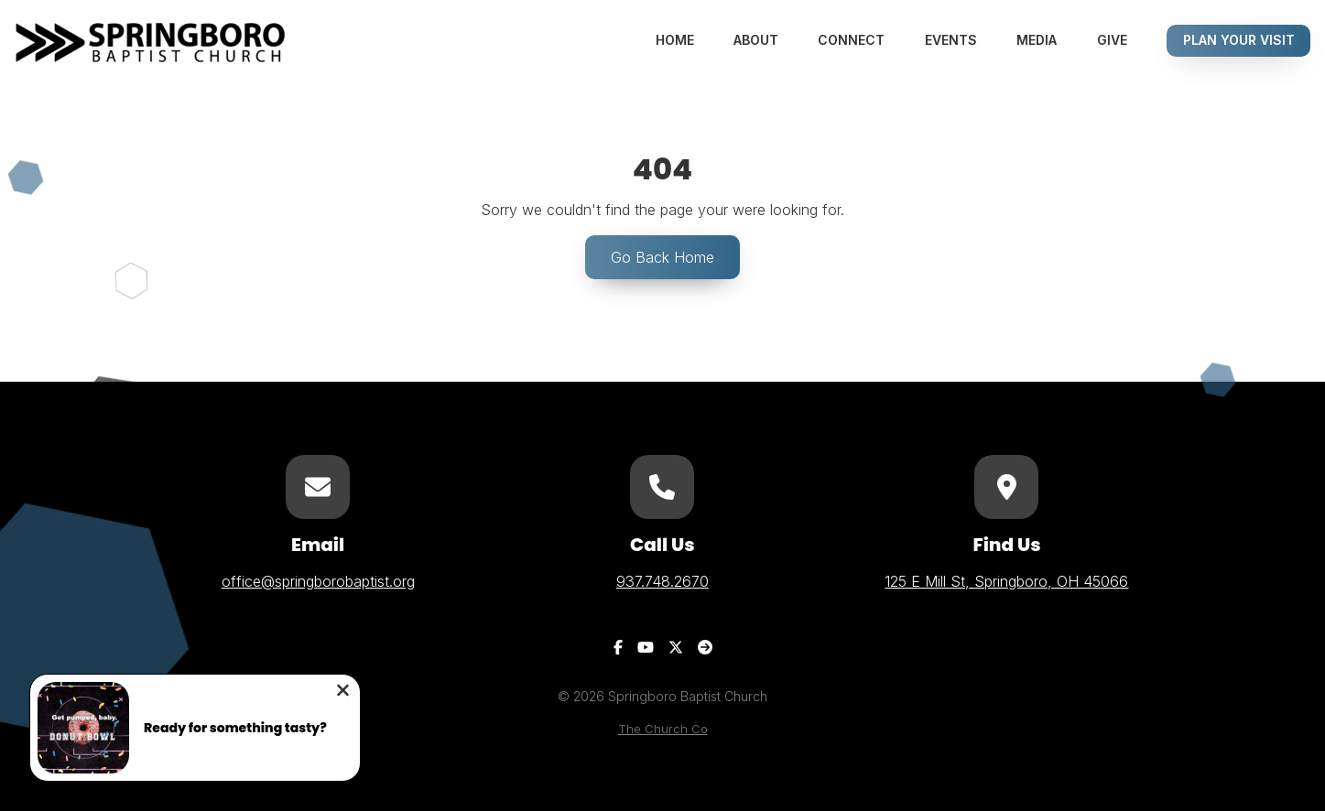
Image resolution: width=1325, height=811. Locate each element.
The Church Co (663, 729)
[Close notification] (343, 692)
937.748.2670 (662, 581)
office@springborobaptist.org (318, 581)
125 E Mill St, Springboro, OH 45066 (1006, 581)
